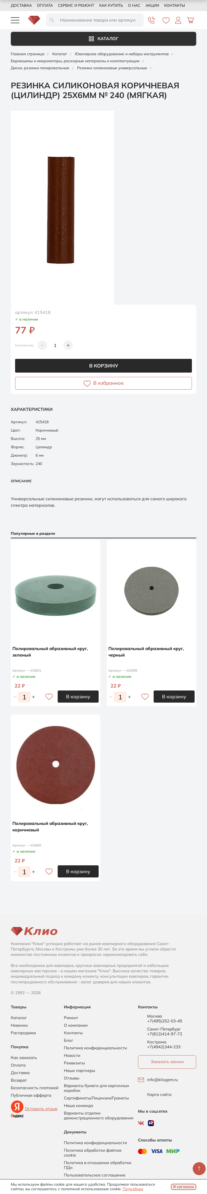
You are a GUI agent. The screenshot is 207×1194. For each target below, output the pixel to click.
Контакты (174, 5)
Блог (68, 1040)
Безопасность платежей (34, 1087)
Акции (152, 5)
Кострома (156, 1042)
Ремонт (71, 1017)
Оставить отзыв (41, 1108)
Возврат (19, 1080)
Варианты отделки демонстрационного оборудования (98, 1115)
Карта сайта (159, 1094)
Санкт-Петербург (164, 1029)
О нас (134, 5)
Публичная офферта (31, 1095)
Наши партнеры (79, 1070)
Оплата (45, 5)
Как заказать (24, 1057)
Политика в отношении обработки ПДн (97, 1165)
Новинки (19, 1025)
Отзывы (71, 1078)
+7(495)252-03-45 (164, 1020)
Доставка (21, 5)
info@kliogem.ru (162, 1079)
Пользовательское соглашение (94, 1175)
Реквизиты (74, 1063)
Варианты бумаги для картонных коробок (96, 1088)
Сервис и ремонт (76, 5)
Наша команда (78, 1105)
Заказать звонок (167, 1061)
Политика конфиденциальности (95, 1048)
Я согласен (183, 1186)
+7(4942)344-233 (164, 1046)
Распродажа (23, 1032)
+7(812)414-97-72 (164, 1033)
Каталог (103, 38)
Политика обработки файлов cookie (92, 1153)
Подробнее (133, 1188)
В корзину (103, 366)
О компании (76, 1025)
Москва (154, 1016)
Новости (72, 1055)
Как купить (111, 5)
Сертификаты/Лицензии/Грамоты (96, 1098)
